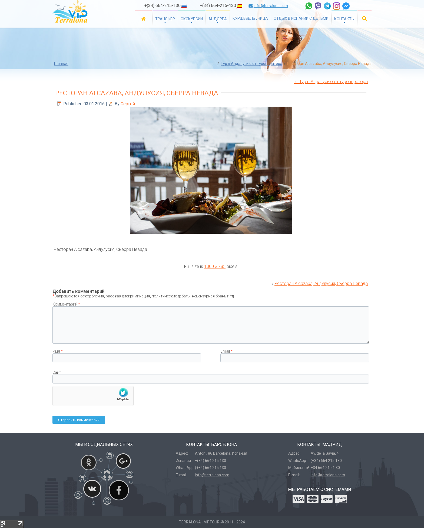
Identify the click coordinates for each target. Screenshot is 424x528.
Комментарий (66, 304)
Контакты (344, 19)
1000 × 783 (215, 266)
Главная (143, 18)
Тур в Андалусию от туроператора (251, 63)
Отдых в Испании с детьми (301, 18)
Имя (57, 351)
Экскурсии (192, 19)
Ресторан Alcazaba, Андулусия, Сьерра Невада (136, 93)
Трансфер (165, 19)
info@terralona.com (271, 6)
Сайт (56, 372)
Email (226, 351)
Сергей (128, 103)
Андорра (217, 19)
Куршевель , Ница (250, 18)
